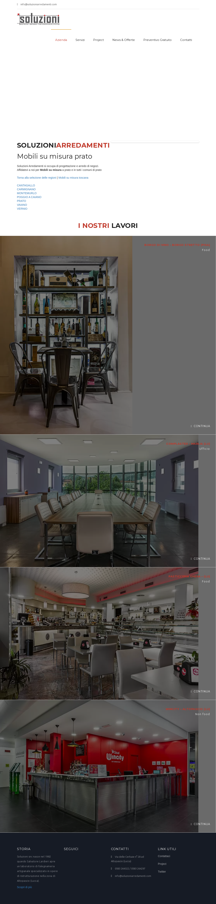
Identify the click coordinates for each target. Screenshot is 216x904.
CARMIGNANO (26, 189)
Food (206, 250)
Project (98, 40)
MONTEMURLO (27, 193)
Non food (202, 714)
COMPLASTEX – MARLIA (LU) (188, 444)
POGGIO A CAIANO (29, 197)
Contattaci (164, 856)
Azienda (61, 40)
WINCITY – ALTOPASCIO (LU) (188, 709)
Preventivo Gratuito (157, 40)
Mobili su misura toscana (73, 177)
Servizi (80, 40)
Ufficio (204, 448)
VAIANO (22, 204)
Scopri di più (24, 887)
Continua (200, 426)
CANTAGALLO (26, 185)
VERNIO (22, 208)
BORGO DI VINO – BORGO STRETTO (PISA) (177, 245)
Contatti (186, 40)
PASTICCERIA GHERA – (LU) (189, 576)
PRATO (21, 200)
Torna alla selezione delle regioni (36, 177)
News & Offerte (123, 40)
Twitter (162, 871)
